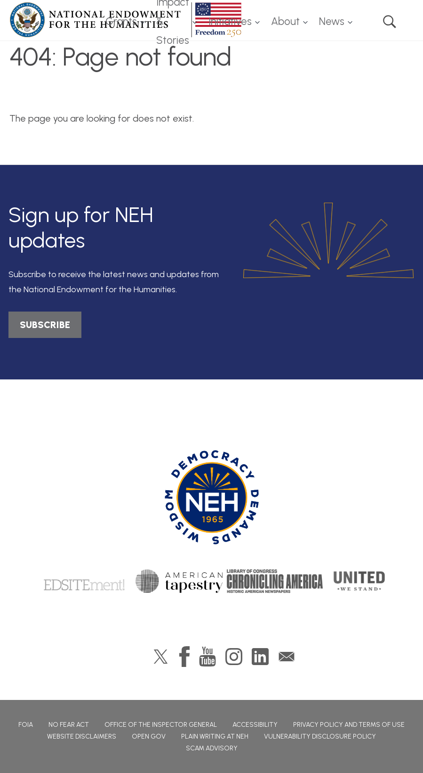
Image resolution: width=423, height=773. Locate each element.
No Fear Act (68, 725)
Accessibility (255, 725)
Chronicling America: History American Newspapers (275, 581)
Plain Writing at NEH (214, 736)
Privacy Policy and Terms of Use (349, 725)
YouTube (207, 656)
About (285, 21)
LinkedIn (260, 656)
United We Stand (358, 581)
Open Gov (149, 736)
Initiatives (230, 21)
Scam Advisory (212, 748)
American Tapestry (179, 581)
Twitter (161, 657)
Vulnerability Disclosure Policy (320, 736)
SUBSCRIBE (45, 324)
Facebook (184, 656)
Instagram (233, 656)
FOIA (25, 725)
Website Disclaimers (81, 736)
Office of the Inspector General (160, 725)
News (331, 21)
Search (390, 22)
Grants (121, 21)
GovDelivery (286, 656)
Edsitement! (84, 581)
